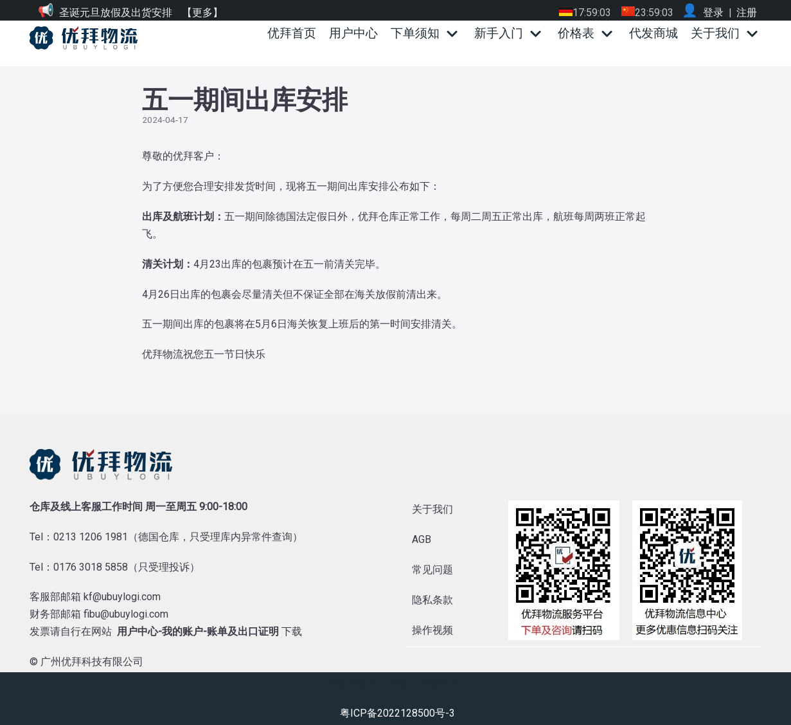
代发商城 (653, 33)
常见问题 (432, 570)
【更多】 (202, 12)
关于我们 (432, 509)
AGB (421, 539)
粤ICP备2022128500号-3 (397, 713)
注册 (746, 12)
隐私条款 (432, 600)
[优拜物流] (87, 38)
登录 (713, 12)
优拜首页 (291, 33)
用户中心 (353, 33)
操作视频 (432, 630)
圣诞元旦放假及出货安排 (115, 12)
